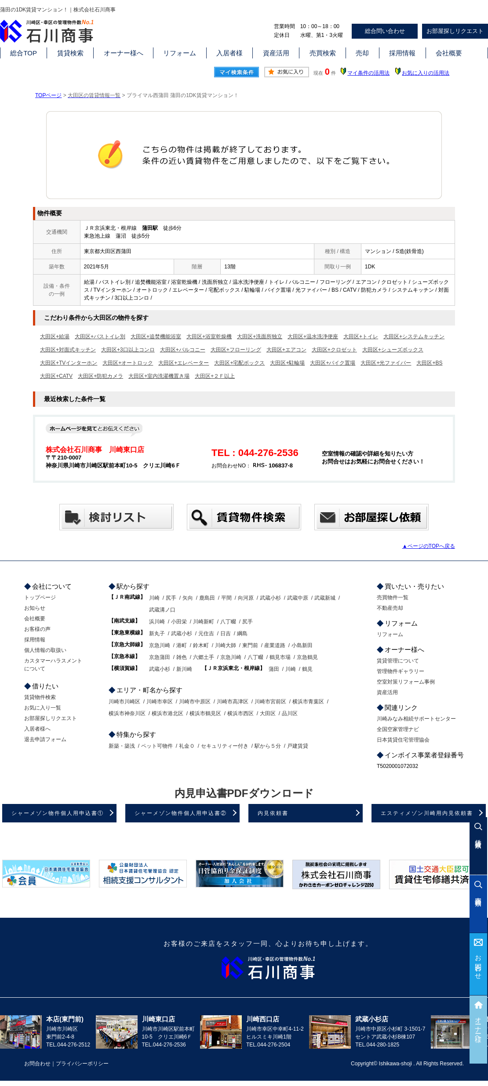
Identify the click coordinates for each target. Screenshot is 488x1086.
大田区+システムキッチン (413, 336)
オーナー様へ (123, 53)
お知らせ (34, 608)
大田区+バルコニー (182, 350)
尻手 (171, 598)
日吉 (225, 633)
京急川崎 (159, 645)
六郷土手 (203, 657)
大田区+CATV (56, 376)
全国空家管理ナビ (398, 729)
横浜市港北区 (167, 713)
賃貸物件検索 (40, 697)
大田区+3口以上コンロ (128, 350)
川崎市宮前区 (270, 702)
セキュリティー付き (224, 746)
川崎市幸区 (159, 702)
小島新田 (302, 645)
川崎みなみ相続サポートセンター (416, 719)
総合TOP (23, 53)
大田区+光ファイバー (386, 363)
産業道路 (274, 645)
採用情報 (402, 53)
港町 (181, 645)
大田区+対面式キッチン (68, 350)
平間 (226, 598)
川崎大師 (225, 645)
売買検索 (323, 53)
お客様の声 (37, 629)
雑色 (181, 657)
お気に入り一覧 (42, 708)
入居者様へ (37, 729)
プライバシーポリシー (82, 1064)
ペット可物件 (157, 746)
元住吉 (206, 633)
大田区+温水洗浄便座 (313, 336)
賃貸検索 (70, 53)
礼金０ (187, 746)
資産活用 (276, 53)
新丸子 (157, 633)
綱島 (242, 633)
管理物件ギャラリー (400, 671)
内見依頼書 (273, 813)
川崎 (154, 598)
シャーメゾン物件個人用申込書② (181, 813)
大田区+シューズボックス (392, 350)
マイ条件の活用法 (368, 73)
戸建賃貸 (297, 746)
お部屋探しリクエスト (455, 31)
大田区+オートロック (127, 363)
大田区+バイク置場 (332, 363)
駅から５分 (268, 746)
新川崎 (184, 669)
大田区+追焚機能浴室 (156, 336)
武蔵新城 (324, 598)
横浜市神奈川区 (127, 713)
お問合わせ (478, 963)
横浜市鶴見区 (205, 713)
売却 (362, 53)
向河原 (246, 598)
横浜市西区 (240, 713)
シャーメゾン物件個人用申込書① (57, 813)
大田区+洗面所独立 (259, 336)
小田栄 (179, 622)
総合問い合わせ (385, 31)
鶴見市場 (280, 657)
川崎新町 (203, 622)
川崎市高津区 (232, 702)
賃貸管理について (398, 661)
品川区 (290, 713)
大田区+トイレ (360, 336)
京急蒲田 (159, 657)
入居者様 (229, 53)
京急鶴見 (307, 657)
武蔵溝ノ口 (162, 610)
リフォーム (179, 53)
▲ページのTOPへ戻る (428, 546)
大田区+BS (429, 363)
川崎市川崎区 (124, 702)
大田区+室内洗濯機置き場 (158, 376)
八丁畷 (228, 622)
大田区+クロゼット (334, 350)
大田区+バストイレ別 (100, 336)
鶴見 (307, 669)
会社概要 (449, 53)
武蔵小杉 (270, 598)
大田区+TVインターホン (68, 363)
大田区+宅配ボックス (239, 363)
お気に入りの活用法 (425, 73)
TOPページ (48, 95)
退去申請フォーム (45, 739)
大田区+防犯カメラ (100, 376)
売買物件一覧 (392, 597)
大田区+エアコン (286, 350)
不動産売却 (390, 608)
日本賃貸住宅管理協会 (403, 740)
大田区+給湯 (54, 336)
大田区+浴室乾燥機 (209, 336)
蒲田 (274, 669)
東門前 (250, 645)
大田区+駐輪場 (287, 363)
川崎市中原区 (195, 702)
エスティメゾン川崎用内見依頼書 (427, 813)
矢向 (187, 598)
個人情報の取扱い (45, 650)
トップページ (40, 597)
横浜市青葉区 (308, 702)
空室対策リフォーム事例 (406, 682)
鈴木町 (201, 645)
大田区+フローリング (236, 350)
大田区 (268, 713)
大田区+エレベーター (183, 363)
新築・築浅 (122, 746)
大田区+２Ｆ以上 (215, 376)
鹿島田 (207, 598)
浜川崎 (157, 622)
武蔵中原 (297, 598)
